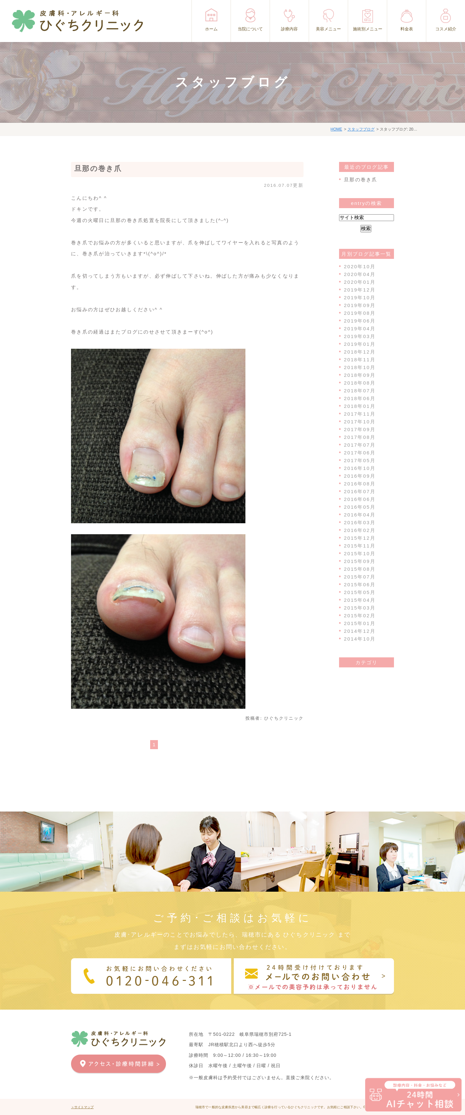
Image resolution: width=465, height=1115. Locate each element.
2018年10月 (360, 367)
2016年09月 (360, 476)
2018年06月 (360, 398)
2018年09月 (360, 375)
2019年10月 (360, 297)
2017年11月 (360, 414)
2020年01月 (360, 282)
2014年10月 (360, 639)
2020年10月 (360, 266)
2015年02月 (360, 615)
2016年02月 (360, 530)
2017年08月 (360, 437)
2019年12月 (360, 289)
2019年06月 (360, 321)
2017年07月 (360, 445)
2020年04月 (360, 274)
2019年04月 (360, 328)
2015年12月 (360, 538)
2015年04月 (360, 600)
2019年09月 (360, 305)
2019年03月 (360, 336)
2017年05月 (360, 460)
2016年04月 (360, 514)
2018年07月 (360, 390)
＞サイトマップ (82, 1107)
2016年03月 (360, 522)
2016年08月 (360, 483)
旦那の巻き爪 (98, 169)
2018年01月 (360, 406)
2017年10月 (360, 421)
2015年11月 (360, 545)
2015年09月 (360, 561)
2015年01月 (360, 623)
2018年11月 (360, 359)
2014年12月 (360, 631)
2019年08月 (360, 313)
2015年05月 (360, 592)
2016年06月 (360, 499)
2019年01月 (360, 344)
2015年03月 (360, 608)
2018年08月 (360, 383)
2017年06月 (360, 452)
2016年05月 (360, 507)
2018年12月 (360, 352)
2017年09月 (360, 429)
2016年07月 (360, 491)
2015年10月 (360, 553)
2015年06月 (360, 584)
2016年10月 (360, 468)
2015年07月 (360, 576)
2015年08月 (360, 569)
